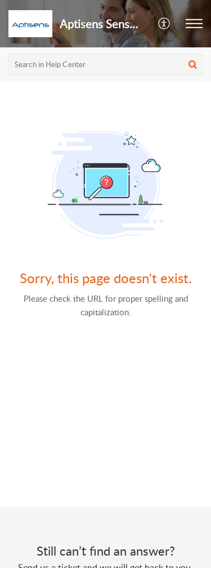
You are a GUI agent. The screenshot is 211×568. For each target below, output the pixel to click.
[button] (164, 24)
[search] (105, 64)
